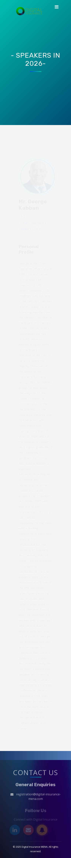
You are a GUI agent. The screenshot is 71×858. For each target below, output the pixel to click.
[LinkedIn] (14, 830)
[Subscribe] (42, 830)
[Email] (28, 830)
